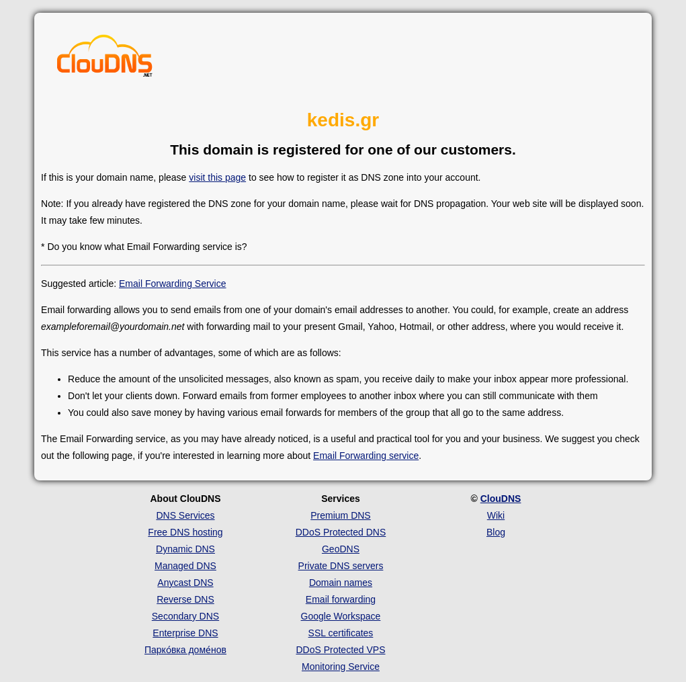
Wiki (496, 515)
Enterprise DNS (185, 633)
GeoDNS (340, 549)
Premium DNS (340, 515)
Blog (495, 532)
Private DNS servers (341, 565)
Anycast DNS (185, 582)
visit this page (217, 177)
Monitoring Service (341, 666)
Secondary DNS (185, 616)
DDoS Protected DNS (341, 532)
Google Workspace (341, 616)
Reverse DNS (185, 599)
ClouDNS (500, 498)
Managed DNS (185, 565)
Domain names (340, 582)
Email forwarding (341, 599)
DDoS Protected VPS (340, 649)
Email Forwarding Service (172, 283)
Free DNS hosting (185, 532)
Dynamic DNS (185, 549)
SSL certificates (341, 633)
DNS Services (185, 515)
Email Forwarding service (366, 455)
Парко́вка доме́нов (185, 649)
